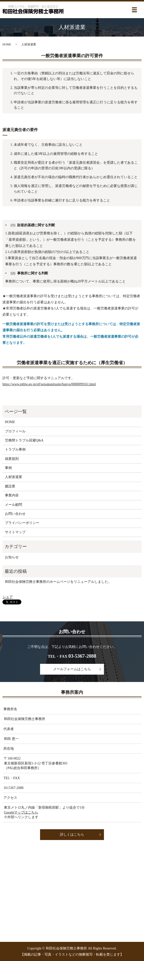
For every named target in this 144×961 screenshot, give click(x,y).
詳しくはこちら (72, 834)
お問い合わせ (15, 514)
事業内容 (12, 495)
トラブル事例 (15, 449)
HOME (6, 44)
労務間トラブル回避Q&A (24, 440)
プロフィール (15, 431)
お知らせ (12, 557)
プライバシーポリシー (22, 523)
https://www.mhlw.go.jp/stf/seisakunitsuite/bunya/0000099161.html (49, 384)
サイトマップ (15, 532)
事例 (8, 468)
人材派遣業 (13, 477)
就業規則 (12, 459)
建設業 (10, 486)
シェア (7, 597)
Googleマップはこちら (21, 812)
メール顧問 (13, 505)
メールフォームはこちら (72, 669)
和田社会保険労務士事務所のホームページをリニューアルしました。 (58, 582)
